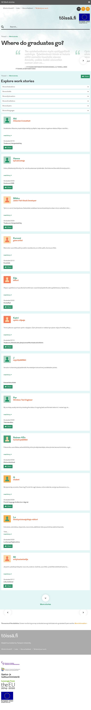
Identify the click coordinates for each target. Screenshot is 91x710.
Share (86, 76)
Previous (7, 612)
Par (15, 398)
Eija (15, 278)
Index (18, 8)
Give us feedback (27, 8)
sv (88, 9)
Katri (16, 318)
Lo (14, 517)
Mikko (16, 198)
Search (3, 27)
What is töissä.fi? (8, 8)
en (79, 9)
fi (83, 9)
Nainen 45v (19, 438)
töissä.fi (67, 18)
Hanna (16, 159)
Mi (14, 557)
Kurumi (17, 238)
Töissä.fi (3, 36)
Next (83, 60)
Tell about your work (41, 8)
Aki (15, 119)
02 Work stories (7, 2)
